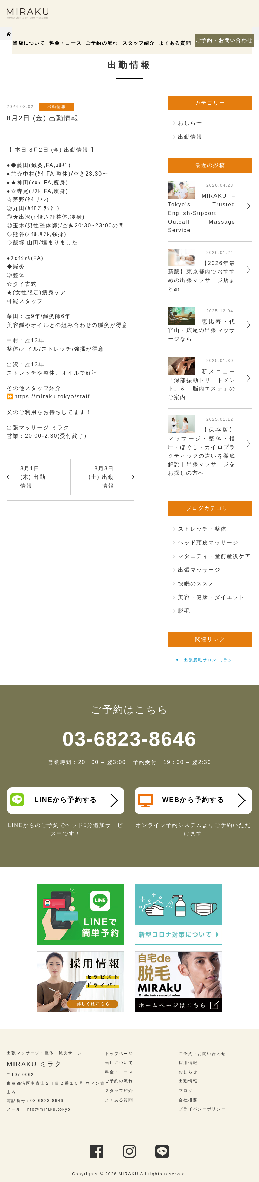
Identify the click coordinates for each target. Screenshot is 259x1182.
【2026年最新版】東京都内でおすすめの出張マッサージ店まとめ (201, 276)
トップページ (119, 1053)
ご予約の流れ (100, 43)
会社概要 (188, 1100)
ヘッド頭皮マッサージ (208, 542)
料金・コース (65, 43)
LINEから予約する (53, 799)
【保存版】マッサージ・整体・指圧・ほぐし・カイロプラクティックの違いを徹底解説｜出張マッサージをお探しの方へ (201, 451)
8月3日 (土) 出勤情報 (101, 477)
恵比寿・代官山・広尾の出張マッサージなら (201, 330)
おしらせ (190, 123)
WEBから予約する (181, 800)
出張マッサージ (199, 570)
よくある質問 (172, 43)
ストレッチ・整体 (202, 529)
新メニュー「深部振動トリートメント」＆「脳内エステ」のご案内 (201, 384)
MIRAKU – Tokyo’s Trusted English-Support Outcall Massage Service (201, 213)
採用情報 (188, 1062)
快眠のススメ (196, 583)
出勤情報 (57, 106)
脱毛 (184, 611)
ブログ (186, 1090)
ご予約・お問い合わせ (222, 40)
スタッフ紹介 (136, 43)
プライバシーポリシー (202, 1109)
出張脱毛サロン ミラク (208, 660)
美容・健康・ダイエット (211, 597)
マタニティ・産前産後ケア (214, 556)
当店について (29, 43)
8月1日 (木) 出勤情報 (33, 477)
